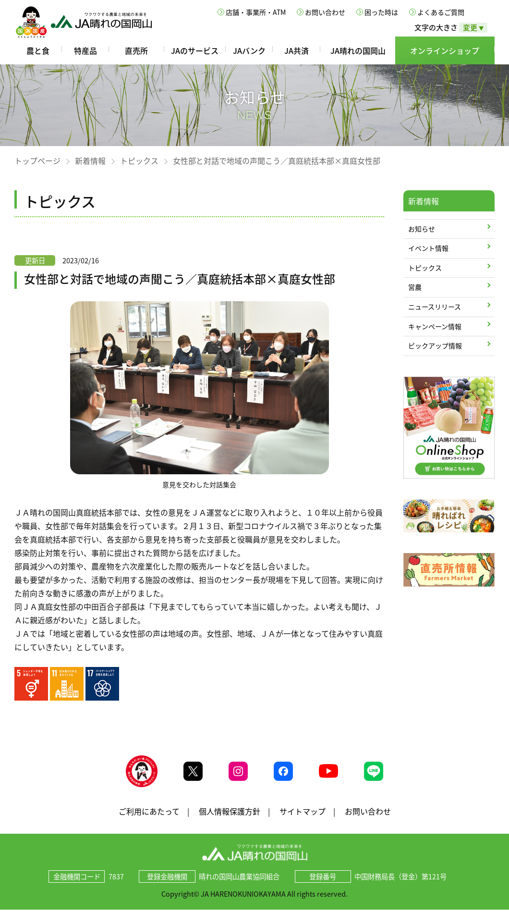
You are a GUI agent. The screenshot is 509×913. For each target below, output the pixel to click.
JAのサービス (194, 50)
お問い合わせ (325, 12)
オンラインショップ (444, 50)
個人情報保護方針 (229, 814)
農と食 (37, 50)
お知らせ (421, 229)
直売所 (136, 50)
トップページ (37, 160)
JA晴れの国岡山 (358, 50)
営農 (415, 287)
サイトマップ (302, 814)
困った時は (381, 12)
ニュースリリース (434, 306)
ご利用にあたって (149, 814)
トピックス (139, 160)
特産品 (85, 50)
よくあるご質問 (440, 12)
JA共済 (296, 50)
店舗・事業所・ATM (256, 12)
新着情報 (90, 160)
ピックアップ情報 (435, 345)
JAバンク (249, 50)
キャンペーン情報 (434, 326)
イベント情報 (428, 248)
